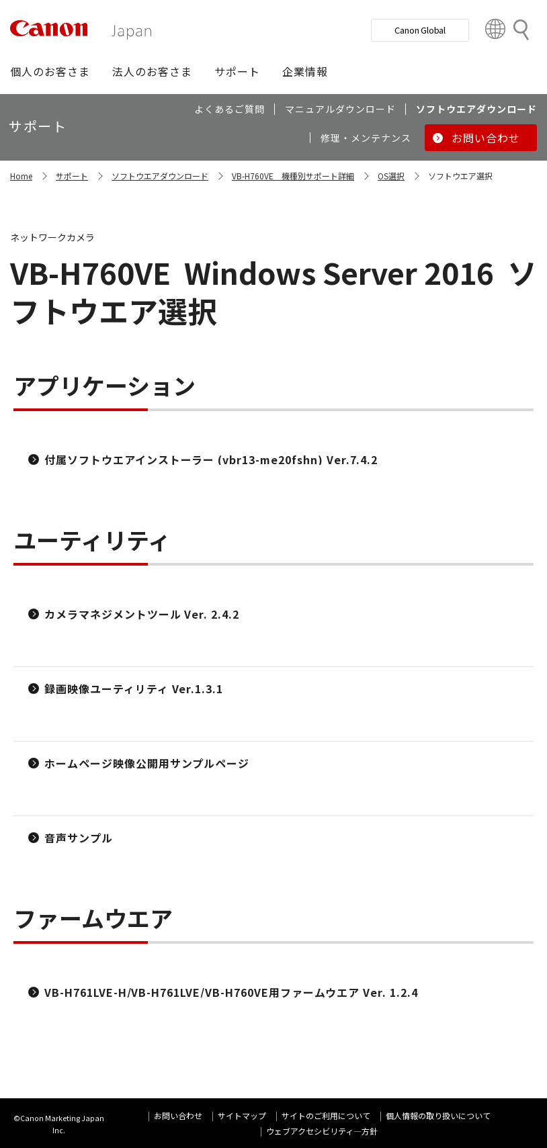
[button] (50, 71)
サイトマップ (242, 1115)
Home (21, 175)
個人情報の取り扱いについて (438, 1115)
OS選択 (391, 175)
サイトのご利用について (326, 1115)
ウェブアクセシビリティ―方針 (322, 1131)
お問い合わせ (178, 1115)
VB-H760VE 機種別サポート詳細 (293, 175)
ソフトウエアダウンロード (160, 175)
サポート (72, 175)
